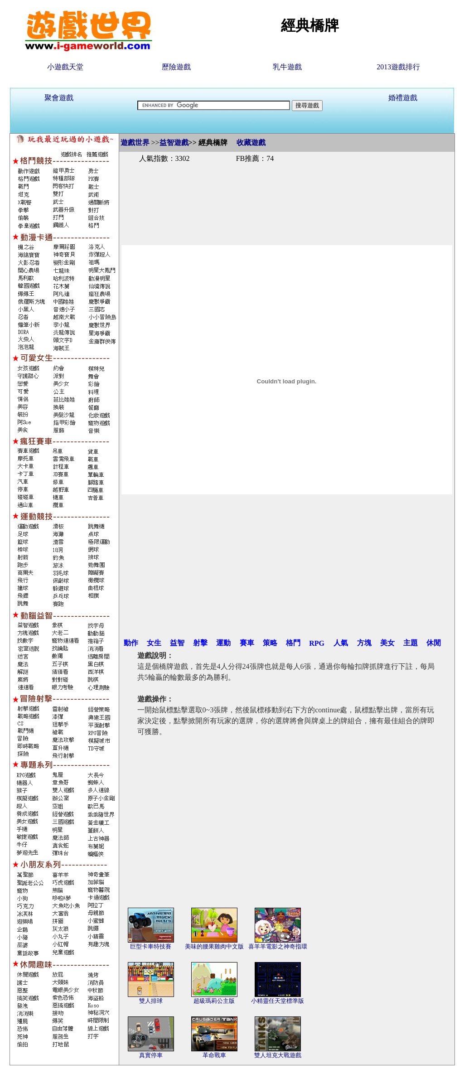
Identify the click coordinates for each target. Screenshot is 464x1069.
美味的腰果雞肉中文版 (214, 946)
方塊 (364, 643)
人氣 (341, 643)
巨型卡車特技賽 (150, 946)
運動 (223, 643)
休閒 (433, 643)
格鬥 (293, 643)
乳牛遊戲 (287, 67)
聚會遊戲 (58, 98)
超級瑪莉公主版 (214, 1000)
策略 (270, 643)
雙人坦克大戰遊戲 (277, 1055)
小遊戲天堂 (65, 67)
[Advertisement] (287, 194)
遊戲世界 (135, 142)
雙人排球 (151, 1000)
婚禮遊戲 (402, 98)
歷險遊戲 (176, 67)
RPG (316, 643)
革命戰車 (214, 1055)
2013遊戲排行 (398, 67)
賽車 (247, 643)
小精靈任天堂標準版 (277, 1000)
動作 (131, 643)
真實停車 (151, 1055)
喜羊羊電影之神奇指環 (277, 946)
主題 (410, 643)
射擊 (200, 643)
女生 (154, 643)
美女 (387, 643)
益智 (177, 643)
